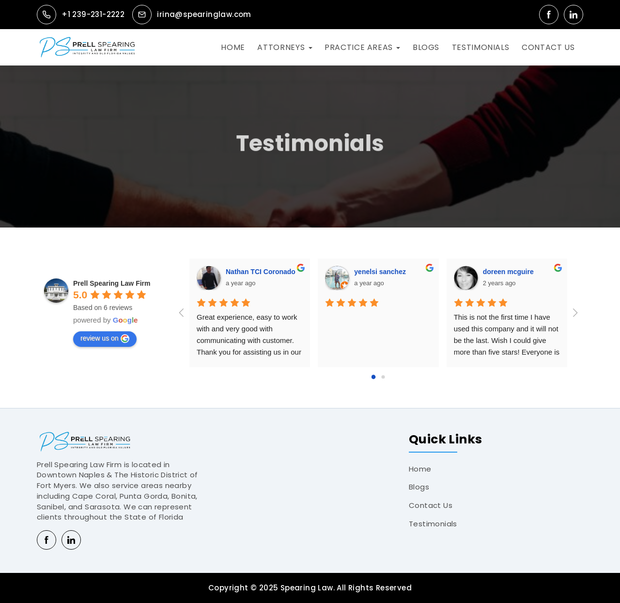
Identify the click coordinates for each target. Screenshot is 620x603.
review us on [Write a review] (104, 338)
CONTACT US (548, 47)
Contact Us (430, 505)
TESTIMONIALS (481, 47)
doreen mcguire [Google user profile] (508, 272)
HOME (233, 47)
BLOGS (426, 47)
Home (420, 469)
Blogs (419, 487)
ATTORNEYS (281, 47)
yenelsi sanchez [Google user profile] (380, 272)
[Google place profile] (112, 283)
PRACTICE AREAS (359, 47)
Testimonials (433, 524)
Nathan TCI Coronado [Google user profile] (260, 272)
